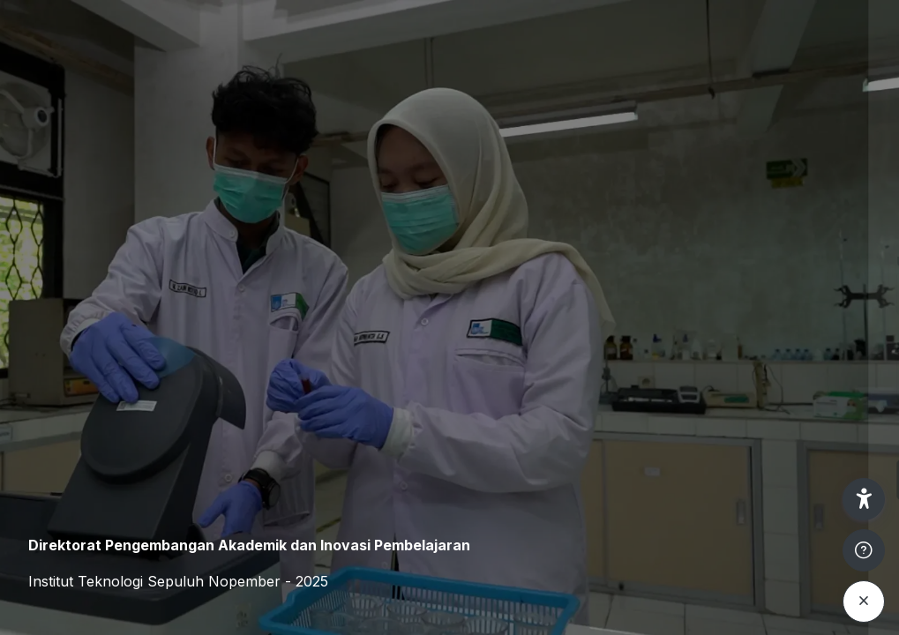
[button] (864, 499)
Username (586, 261)
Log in (713, 479)
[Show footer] (864, 550)
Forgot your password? (809, 429)
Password (586, 347)
